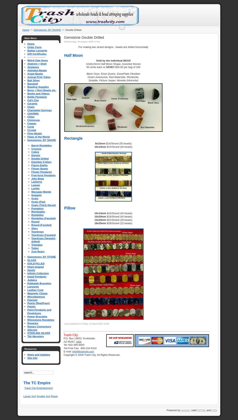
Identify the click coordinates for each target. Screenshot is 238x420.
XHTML (201, 410)
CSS (214, 410)
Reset (54, 396)
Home (25, 29)
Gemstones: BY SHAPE (47, 29)
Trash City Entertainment (38, 388)
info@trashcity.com (83, 351)
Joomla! (185, 410)
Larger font (29, 396)
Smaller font (43, 396)
